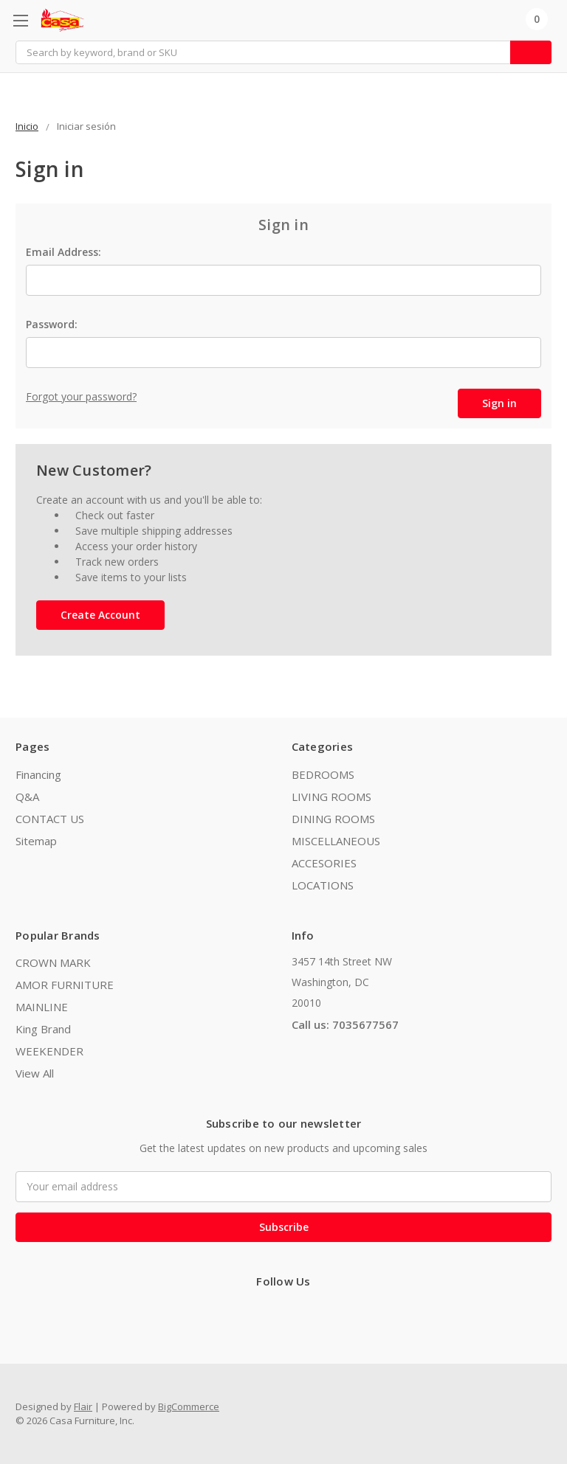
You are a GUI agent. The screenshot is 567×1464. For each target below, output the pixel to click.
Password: (52, 324)
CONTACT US (50, 818)
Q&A (27, 796)
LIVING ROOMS (331, 796)
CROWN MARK (53, 962)
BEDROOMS (323, 774)
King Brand (43, 1028)
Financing (38, 774)
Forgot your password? (81, 396)
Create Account (100, 615)
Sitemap (36, 840)
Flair (83, 1406)
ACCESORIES (324, 863)
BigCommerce (188, 1406)
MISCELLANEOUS (336, 840)
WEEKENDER (49, 1051)
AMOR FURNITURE (65, 984)
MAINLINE (42, 1006)
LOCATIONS (323, 885)
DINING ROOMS (333, 818)
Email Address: (63, 252)
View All (35, 1073)
